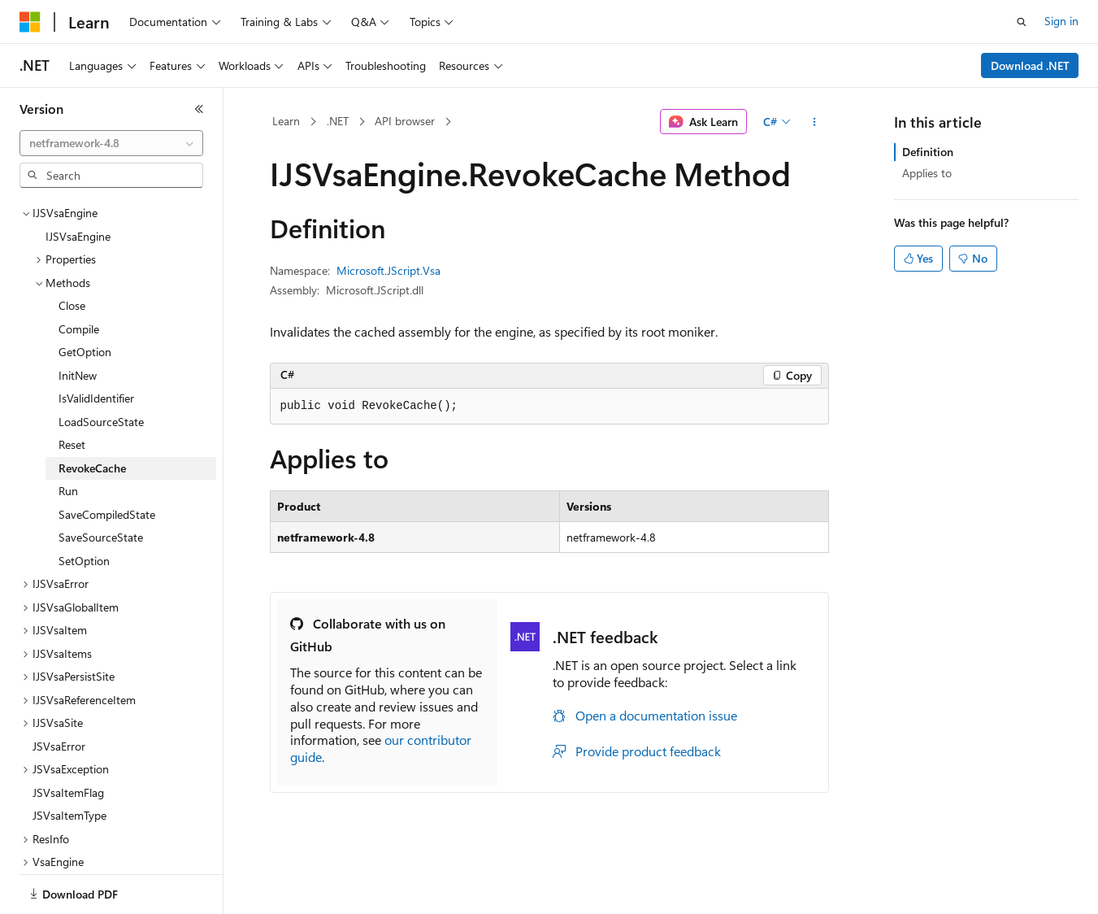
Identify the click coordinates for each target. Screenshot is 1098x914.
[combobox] (111, 143)
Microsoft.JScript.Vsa (388, 270)
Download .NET (1030, 65)
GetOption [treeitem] (85, 295)
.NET (338, 120)
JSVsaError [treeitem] (59, 690)
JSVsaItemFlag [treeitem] (68, 736)
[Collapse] (199, 109)
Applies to (927, 173)
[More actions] (814, 122)
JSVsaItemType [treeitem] (69, 759)
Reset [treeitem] (72, 388)
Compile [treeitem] (79, 273)
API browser (405, 120)
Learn (286, 120)
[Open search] (1021, 22)
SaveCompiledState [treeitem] (107, 458)
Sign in (1061, 20)
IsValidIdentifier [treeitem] (96, 342)
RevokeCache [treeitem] (92, 412)
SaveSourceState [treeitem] (101, 481)
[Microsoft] (30, 22)
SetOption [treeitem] (84, 504)
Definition (927, 151)
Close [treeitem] (72, 249)
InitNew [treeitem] (78, 319)
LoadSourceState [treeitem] (101, 365)
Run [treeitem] (68, 434)
